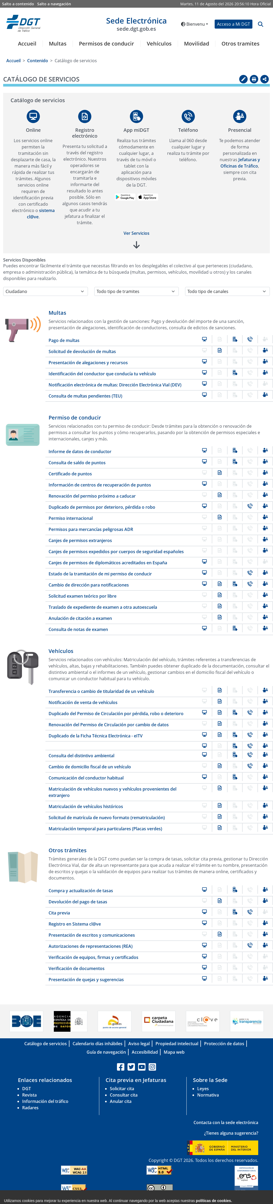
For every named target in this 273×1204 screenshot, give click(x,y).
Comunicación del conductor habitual (86, 778)
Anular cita (120, 1101)
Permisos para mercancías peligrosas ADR (91, 529)
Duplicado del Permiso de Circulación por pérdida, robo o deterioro (116, 713)
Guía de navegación (106, 1052)
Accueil (27, 43)
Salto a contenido (18, 3)
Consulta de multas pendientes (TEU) (85, 396)
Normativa (208, 1095)
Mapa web (174, 1052)
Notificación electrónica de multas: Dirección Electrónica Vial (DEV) (115, 385)
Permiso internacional (71, 518)
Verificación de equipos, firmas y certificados (93, 957)
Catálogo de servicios (45, 1044)
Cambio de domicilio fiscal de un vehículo (90, 767)
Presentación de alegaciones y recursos (88, 363)
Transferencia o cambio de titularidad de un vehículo (101, 691)
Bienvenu (193, 24)
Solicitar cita (122, 1089)
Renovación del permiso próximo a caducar (92, 496)
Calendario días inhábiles (98, 1044)
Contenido (37, 61)
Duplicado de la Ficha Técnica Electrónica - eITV (96, 736)
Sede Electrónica (136, 23)
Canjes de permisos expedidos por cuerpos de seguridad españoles (116, 551)
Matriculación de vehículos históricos (86, 806)
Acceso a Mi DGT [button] (233, 24)
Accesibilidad (145, 1052)
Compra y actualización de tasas (81, 891)
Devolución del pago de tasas (78, 902)
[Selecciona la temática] (136, 291)
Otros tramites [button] (241, 43)
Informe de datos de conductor (80, 451)
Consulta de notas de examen (78, 629)
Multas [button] (58, 43)
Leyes (203, 1089)
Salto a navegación (54, 3)
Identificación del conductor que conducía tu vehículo (102, 374)
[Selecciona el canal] (227, 291)
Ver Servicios (136, 233)
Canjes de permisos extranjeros (80, 540)
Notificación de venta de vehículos (83, 702)
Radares (30, 1108)
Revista (29, 1095)
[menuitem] (25, 46)
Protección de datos (224, 1044)
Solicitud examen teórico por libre (82, 596)
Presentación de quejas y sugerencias (86, 979)
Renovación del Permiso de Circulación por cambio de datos (109, 725)
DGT (26, 1089)
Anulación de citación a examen (80, 618)
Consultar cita (124, 1095)
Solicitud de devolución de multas (82, 351)
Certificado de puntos (70, 474)
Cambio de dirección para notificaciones (89, 585)
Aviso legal (139, 1044)
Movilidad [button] (196, 43)
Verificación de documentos (77, 968)
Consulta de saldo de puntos (77, 463)
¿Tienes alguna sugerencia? (231, 1133)
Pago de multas (64, 340)
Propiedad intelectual (177, 1044)
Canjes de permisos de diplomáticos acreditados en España (108, 563)
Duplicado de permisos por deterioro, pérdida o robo (102, 507)
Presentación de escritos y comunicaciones (92, 935)
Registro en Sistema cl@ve (75, 924)
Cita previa (59, 913)
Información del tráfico (45, 1101)
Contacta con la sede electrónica (226, 1122)
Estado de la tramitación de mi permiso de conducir (100, 574)
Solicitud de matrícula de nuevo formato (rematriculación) (107, 817)
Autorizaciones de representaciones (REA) (91, 946)
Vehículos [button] (159, 43)
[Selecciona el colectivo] (45, 291)
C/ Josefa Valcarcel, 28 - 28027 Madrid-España (196, 1200)
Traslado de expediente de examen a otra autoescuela (103, 607)
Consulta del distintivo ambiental (81, 756)
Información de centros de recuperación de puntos (100, 485)
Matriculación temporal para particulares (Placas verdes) (105, 829)
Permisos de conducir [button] (106, 43)
